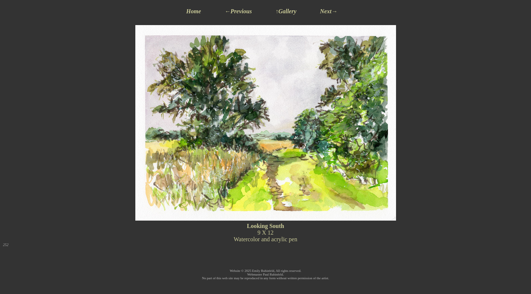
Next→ (328, 11)
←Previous (238, 11)
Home (193, 11)
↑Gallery (285, 11)
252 (5, 245)
